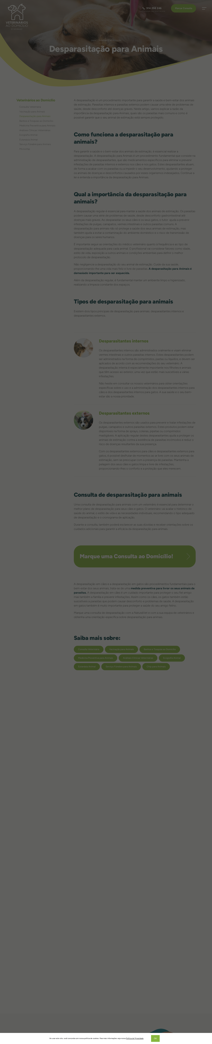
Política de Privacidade (134, 1038)
